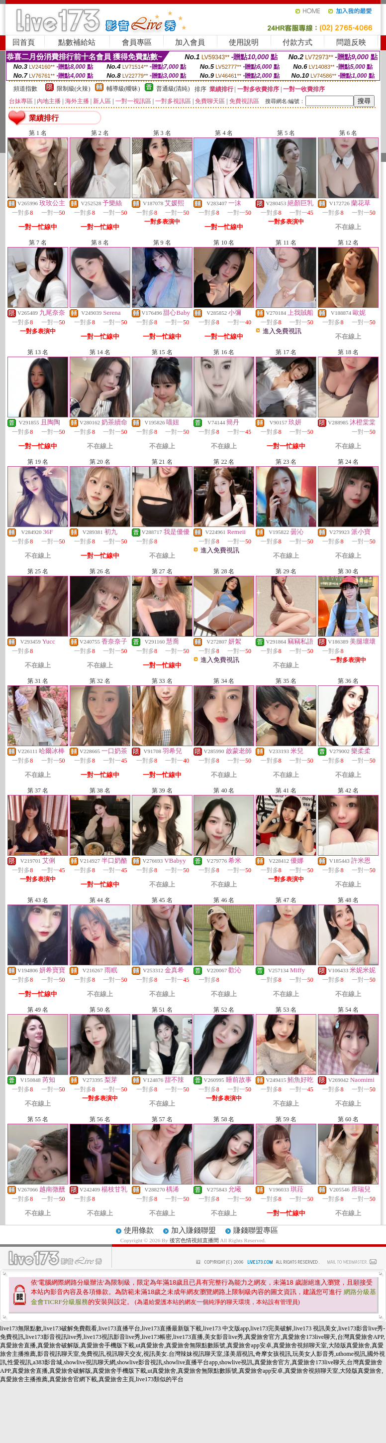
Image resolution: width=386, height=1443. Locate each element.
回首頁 (23, 42)
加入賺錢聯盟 (193, 1230)
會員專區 (137, 42)
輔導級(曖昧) (123, 88)
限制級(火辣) (74, 88)
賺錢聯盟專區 (255, 1230)
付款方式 (297, 42)
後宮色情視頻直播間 (194, 1240)
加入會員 (190, 42)
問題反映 (351, 42)
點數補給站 (77, 42)
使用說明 (244, 42)
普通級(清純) (173, 88)
